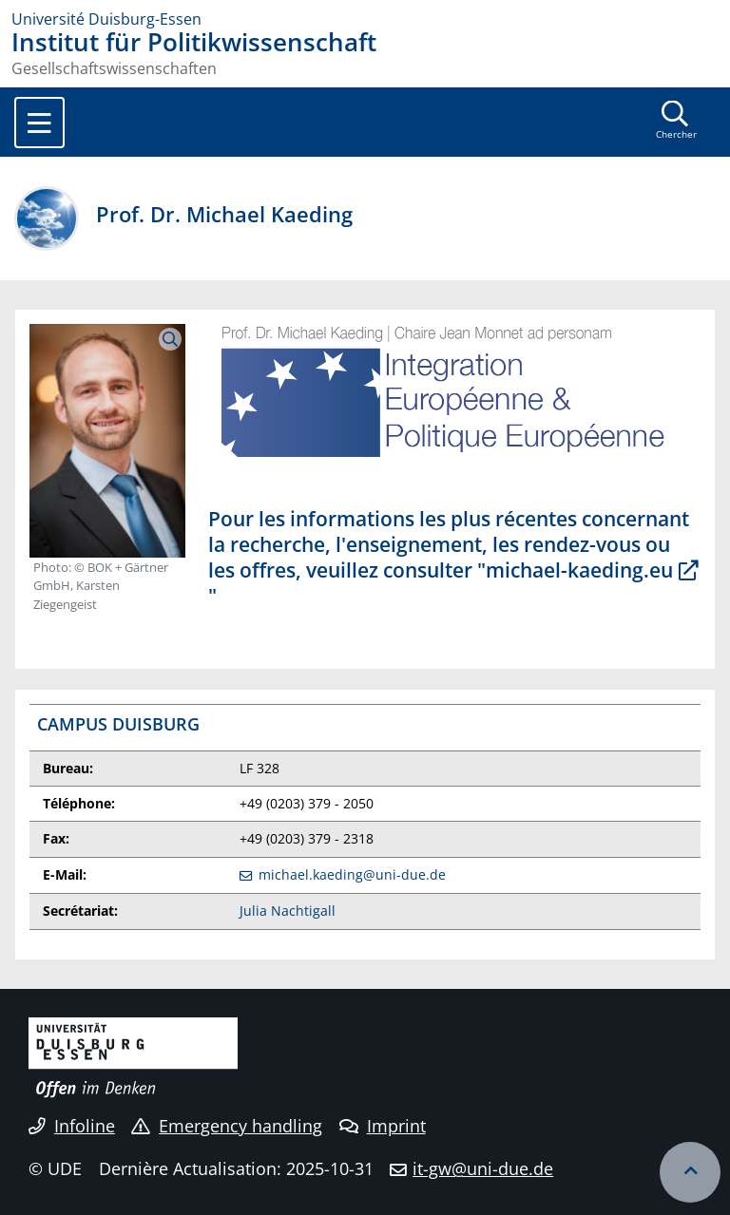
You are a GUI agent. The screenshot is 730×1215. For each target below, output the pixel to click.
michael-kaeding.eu (579, 570)
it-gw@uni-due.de (483, 1168)
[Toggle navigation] (39, 122)
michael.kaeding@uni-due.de (352, 874)
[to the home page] (365, 19)
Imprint (382, 1125)
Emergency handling (226, 1125)
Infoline (72, 1125)
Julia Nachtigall (288, 911)
